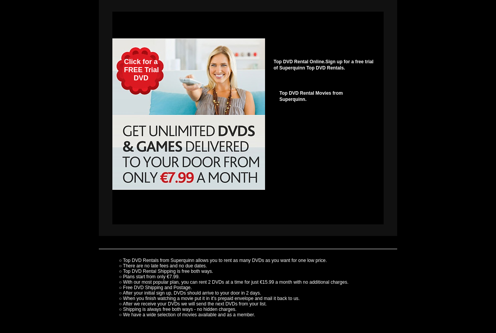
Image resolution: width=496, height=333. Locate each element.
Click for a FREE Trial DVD (135, 70)
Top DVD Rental (139, 271)
